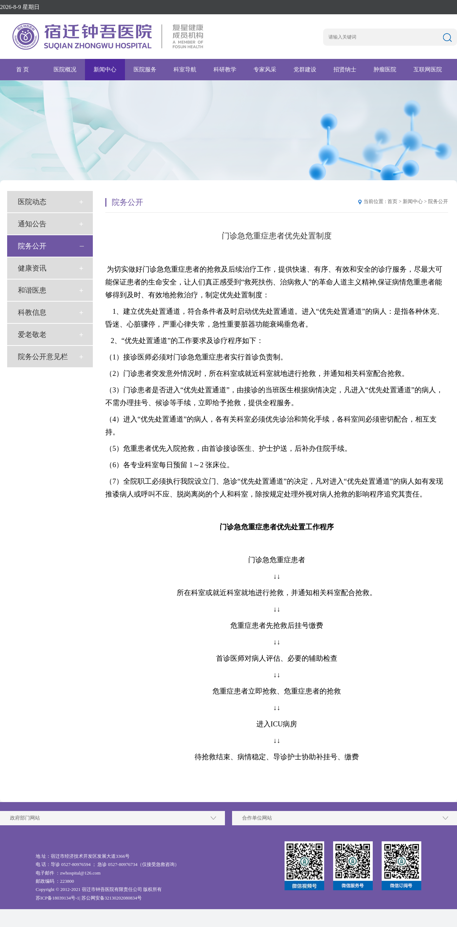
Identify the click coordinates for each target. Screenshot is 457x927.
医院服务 (145, 69)
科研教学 (225, 69)
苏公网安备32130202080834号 (111, 898)
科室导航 (185, 69)
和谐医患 (32, 290)
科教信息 (32, 312)
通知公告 (32, 224)
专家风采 (264, 69)
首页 (392, 201)
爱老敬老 (32, 334)
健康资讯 (32, 268)
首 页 (22, 69)
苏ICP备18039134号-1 (57, 898)
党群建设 (304, 69)
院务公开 (32, 246)
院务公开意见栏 (43, 357)
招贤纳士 (344, 69)
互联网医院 (427, 69)
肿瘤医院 (384, 69)
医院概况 (65, 69)
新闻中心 (105, 69)
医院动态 (32, 202)
